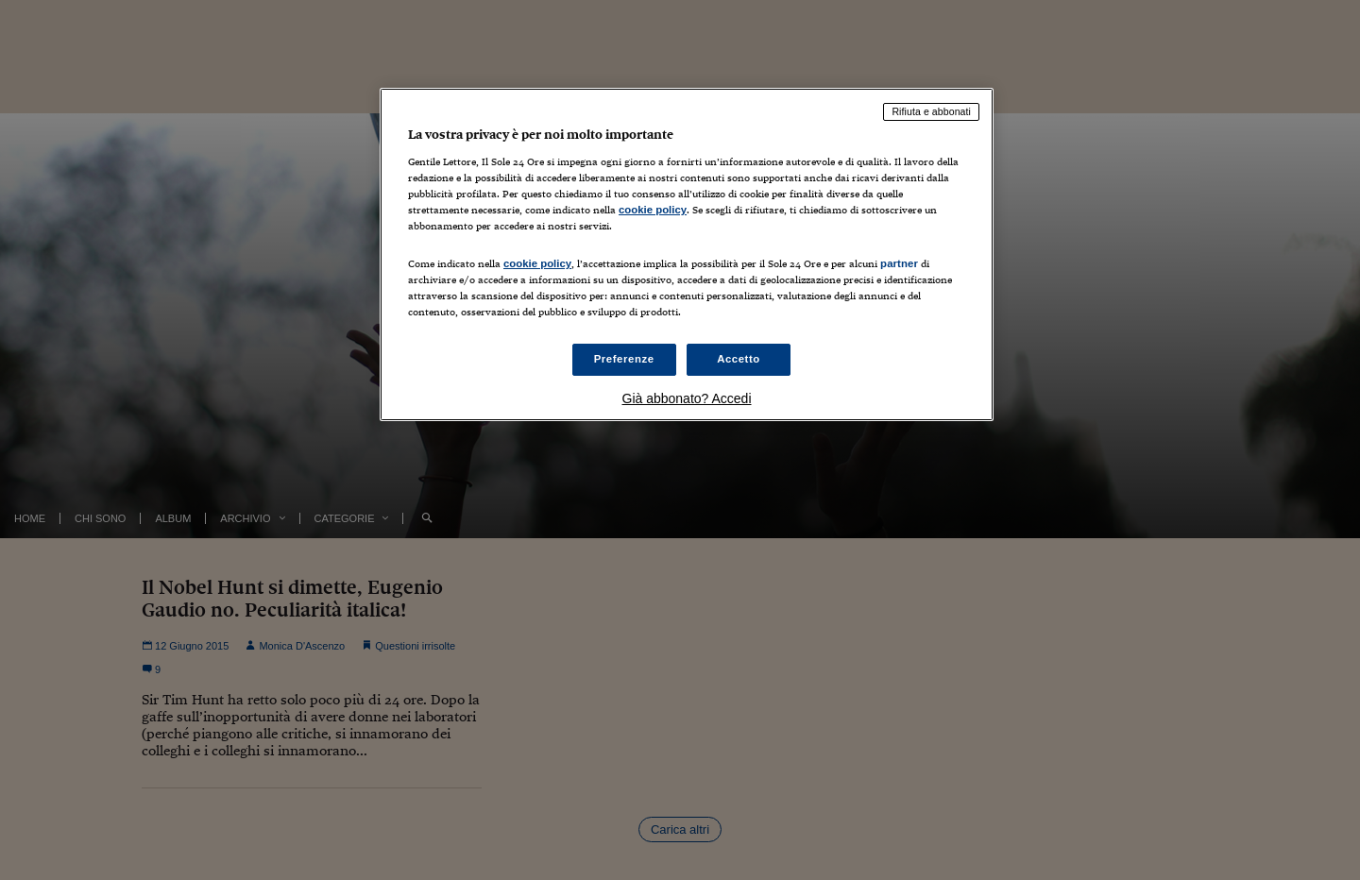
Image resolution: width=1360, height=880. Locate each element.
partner (899, 263)
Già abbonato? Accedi (687, 398)
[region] (687, 254)
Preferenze (624, 358)
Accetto (738, 358)
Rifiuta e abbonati (931, 111)
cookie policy (653, 209)
